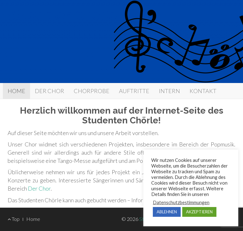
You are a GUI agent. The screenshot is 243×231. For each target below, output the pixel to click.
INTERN (169, 90)
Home (33, 219)
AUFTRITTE (134, 90)
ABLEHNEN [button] (167, 211)
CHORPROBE (91, 90)
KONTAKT (203, 90)
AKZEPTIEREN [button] (199, 211)
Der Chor (39, 188)
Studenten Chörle (62, 15)
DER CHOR (49, 90)
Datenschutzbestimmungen (181, 202)
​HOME (16, 90)
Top (14, 219)
